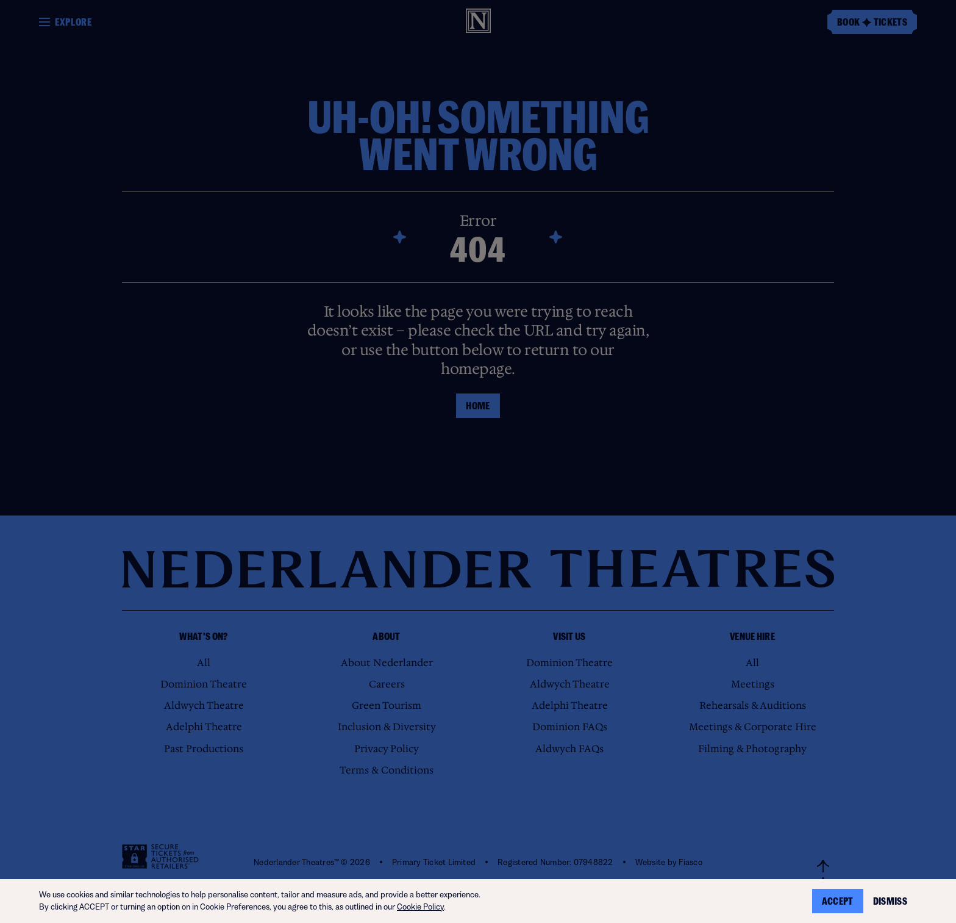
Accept (838, 901)
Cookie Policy (420, 906)
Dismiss (890, 901)
